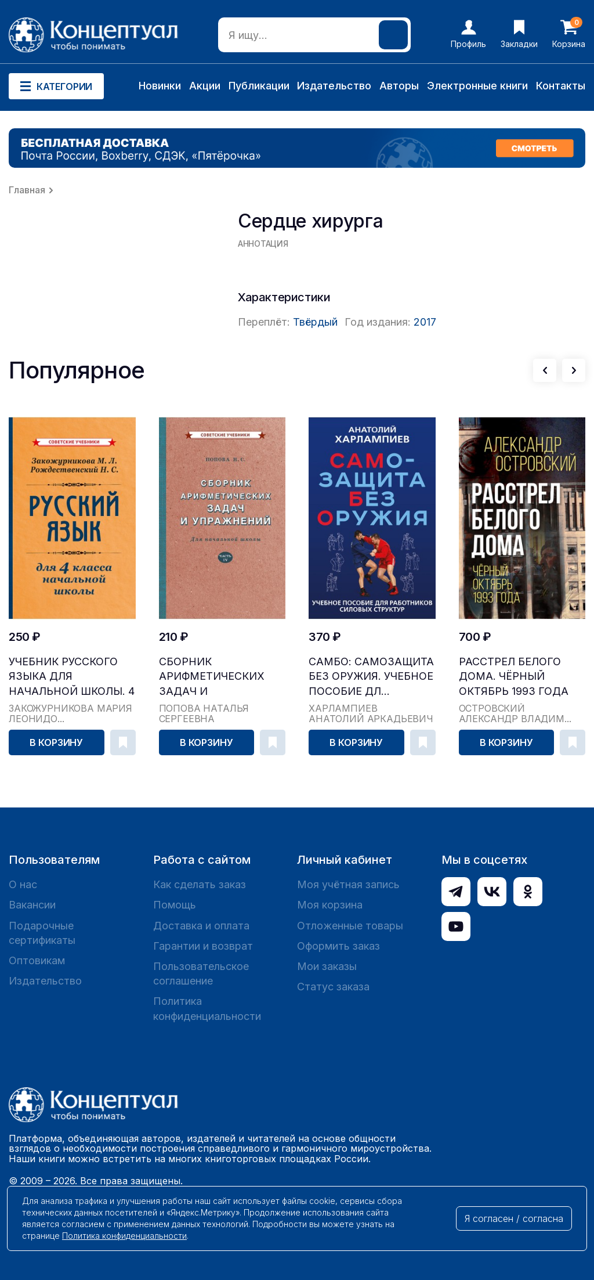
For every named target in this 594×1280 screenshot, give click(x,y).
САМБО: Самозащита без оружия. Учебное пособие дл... (371, 676)
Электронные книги (477, 86)
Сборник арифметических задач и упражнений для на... (212, 676)
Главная (27, 190)
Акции (204, 86)
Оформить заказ (338, 946)
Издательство (334, 86)
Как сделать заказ (199, 884)
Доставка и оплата (201, 926)
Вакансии (32, 905)
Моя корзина (330, 905)
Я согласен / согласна (514, 1218)
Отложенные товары (350, 926)
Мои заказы (327, 966)
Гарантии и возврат (203, 946)
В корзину (56, 742)
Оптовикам (37, 960)
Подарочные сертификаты (42, 933)
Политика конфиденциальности (207, 1008)
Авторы (399, 86)
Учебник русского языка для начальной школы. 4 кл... (72, 676)
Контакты (560, 86)
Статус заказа (333, 986)
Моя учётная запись (348, 884)
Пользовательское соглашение (201, 973)
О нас (23, 884)
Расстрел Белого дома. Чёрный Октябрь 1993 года (513, 676)
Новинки (160, 86)
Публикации (259, 86)
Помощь (174, 905)
